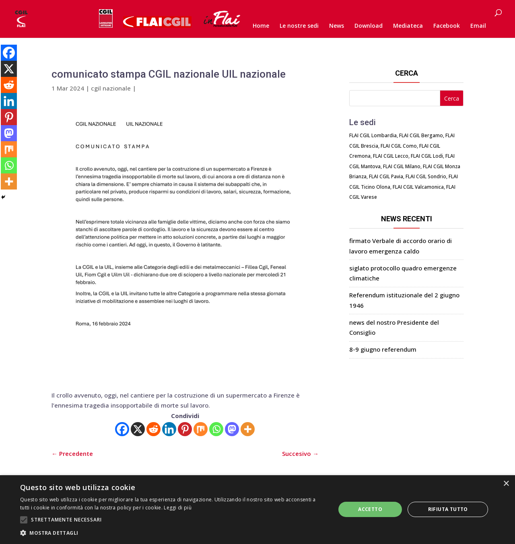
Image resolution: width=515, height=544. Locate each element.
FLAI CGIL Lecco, (391, 155)
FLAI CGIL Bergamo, (421, 135)
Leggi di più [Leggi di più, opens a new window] (178, 507)
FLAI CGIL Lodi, (427, 155)
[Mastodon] (232, 429)
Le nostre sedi (299, 26)
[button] (173, 533)
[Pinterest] (185, 429)
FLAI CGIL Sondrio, (426, 176)
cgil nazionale (111, 88)
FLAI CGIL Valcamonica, (419, 186)
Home (261, 26)
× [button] (506, 484)
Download (368, 26)
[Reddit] (153, 429)
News (336, 26)
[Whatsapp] (216, 429)
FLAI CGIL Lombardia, (373, 135)
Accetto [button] (370, 509)
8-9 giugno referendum (382, 349)
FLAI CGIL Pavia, (386, 176)
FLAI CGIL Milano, (402, 166)
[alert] (257, 509)
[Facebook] (122, 429)
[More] (248, 429)
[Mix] (201, 429)
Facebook (446, 26)
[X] (138, 429)
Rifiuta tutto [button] (448, 509)
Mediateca (408, 26)
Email (478, 26)
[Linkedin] (169, 429)
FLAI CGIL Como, (399, 145)
